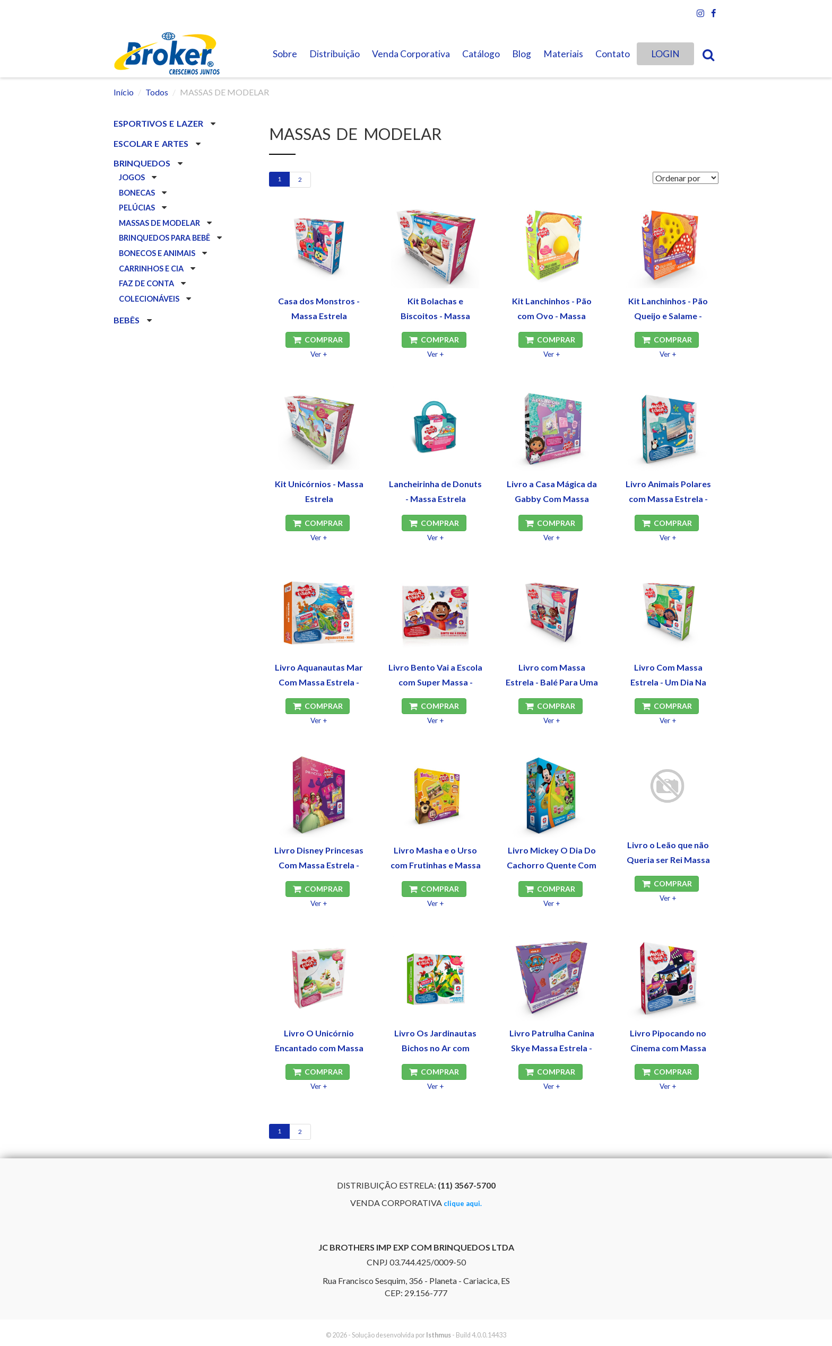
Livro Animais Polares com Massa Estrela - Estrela (668, 498)
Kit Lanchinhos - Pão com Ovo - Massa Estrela (552, 316)
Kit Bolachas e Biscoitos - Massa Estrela (435, 316)
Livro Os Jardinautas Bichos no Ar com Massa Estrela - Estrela (436, 1048)
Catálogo (481, 53)
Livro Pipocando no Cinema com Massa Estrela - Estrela (668, 1048)
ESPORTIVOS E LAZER (159, 123)
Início (124, 92)
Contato (612, 53)
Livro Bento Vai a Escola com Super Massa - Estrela (435, 682)
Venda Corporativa (411, 53)
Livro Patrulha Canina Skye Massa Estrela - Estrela (551, 1048)
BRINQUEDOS (143, 163)
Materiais (563, 53)
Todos (156, 92)
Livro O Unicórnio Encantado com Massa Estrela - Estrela (319, 1048)
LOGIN (665, 53)
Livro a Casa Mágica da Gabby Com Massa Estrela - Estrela (552, 498)
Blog (521, 53)
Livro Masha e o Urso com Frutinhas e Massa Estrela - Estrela (436, 865)
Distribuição (334, 53)
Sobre (285, 53)
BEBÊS (128, 320)
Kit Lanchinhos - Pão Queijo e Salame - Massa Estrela (668, 316)
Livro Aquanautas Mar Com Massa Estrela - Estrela (319, 682)
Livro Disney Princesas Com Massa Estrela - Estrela (318, 865)
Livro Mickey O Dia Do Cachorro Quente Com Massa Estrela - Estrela (552, 865)
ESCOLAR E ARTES (152, 143)
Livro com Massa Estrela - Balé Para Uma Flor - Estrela (552, 682)
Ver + (318, 354)
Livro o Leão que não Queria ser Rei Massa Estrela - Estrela (668, 859)
